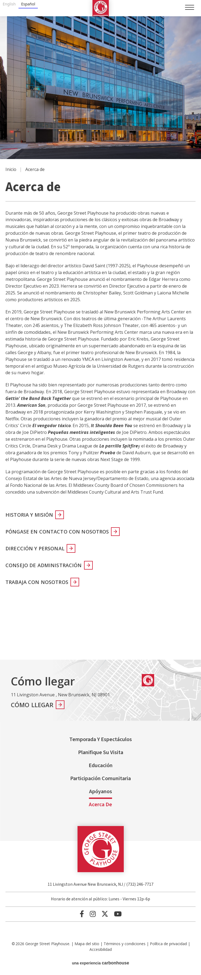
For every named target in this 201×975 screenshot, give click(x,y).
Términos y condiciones (125, 943)
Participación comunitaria (100, 778)
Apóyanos (100, 791)
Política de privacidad (168, 943)
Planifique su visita (100, 752)
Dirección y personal (34, 548)
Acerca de (100, 804)
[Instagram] (93, 913)
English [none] (9, 4)
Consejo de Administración (43, 565)
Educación (101, 765)
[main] (100, 338)
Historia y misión (29, 515)
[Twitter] (104, 913)
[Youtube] (118, 913)
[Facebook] (82, 913)
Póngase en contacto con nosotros (57, 531)
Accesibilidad (100, 949)
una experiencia (100, 963)
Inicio (10, 169)
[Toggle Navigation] (189, 7)
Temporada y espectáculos (100, 739)
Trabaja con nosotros (36, 582)
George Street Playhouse (101, 8)
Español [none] (28, 4)
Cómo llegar (32, 705)
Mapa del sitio (87, 943)
